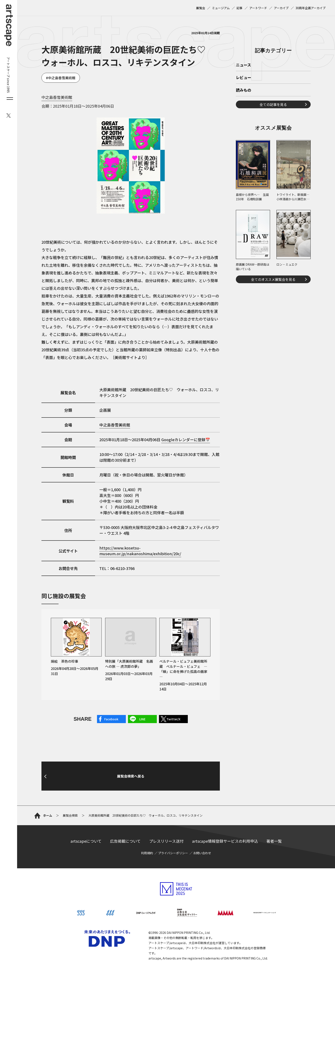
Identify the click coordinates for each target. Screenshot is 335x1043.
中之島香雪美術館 (61, 77)
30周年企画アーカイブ (310, 8)
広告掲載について (125, 883)
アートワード (258, 8)
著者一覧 (274, 883)
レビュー (243, 137)
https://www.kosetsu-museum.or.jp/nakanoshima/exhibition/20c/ (140, 550)
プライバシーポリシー (173, 896)
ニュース (243, 125)
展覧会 (200, 8)
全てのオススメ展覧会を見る (273, 339)
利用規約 (147, 896)
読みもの (243, 150)
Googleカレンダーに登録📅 (185, 439)
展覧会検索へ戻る (130, 818)
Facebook (111, 719)
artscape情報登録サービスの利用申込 (225, 883)
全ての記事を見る (273, 164)
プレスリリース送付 (166, 883)
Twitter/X (173, 719)
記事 (239, 8)
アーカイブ (281, 8)
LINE (142, 719)
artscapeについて (86, 883)
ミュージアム (221, 8)
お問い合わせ (202, 896)
